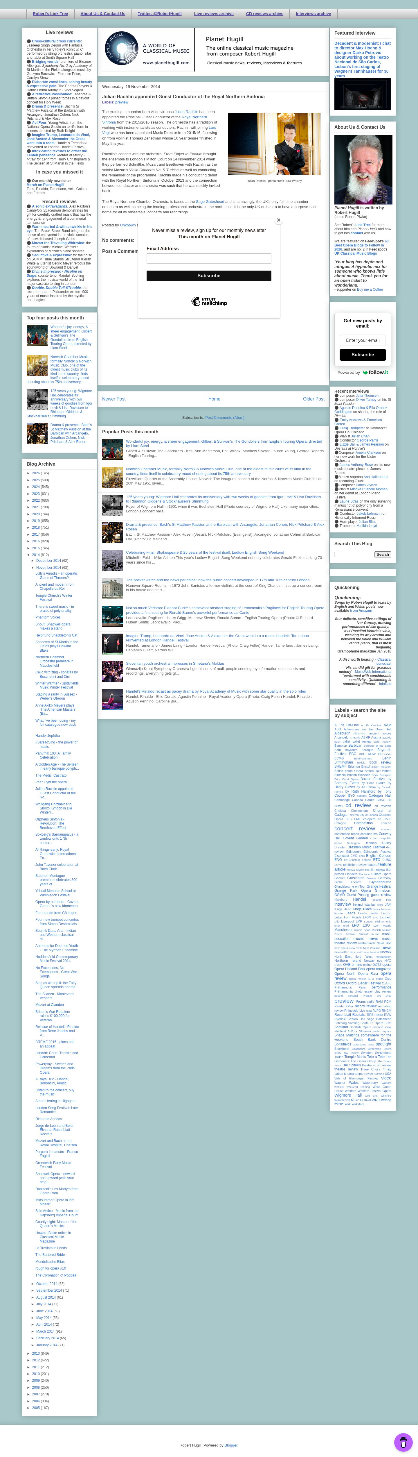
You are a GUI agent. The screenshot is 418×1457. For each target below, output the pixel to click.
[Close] (278, 220)
